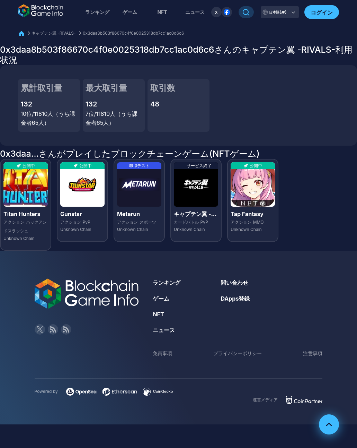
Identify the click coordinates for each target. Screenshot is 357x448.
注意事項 (312, 353)
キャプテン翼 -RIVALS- (54, 33)
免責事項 (162, 353)
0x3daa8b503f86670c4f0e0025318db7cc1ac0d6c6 (133, 33)
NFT (162, 12)
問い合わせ (234, 282)
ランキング (97, 12)
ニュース (164, 330)
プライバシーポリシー (237, 353)
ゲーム (130, 12)
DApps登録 (235, 298)
